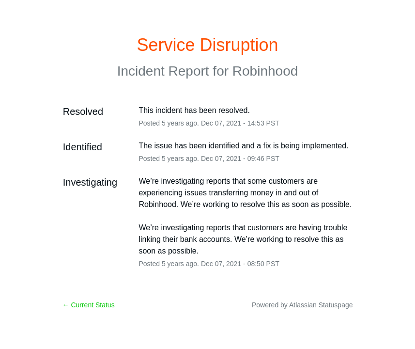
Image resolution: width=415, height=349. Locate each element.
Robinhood (265, 71)
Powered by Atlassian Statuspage (302, 305)
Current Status (88, 305)
